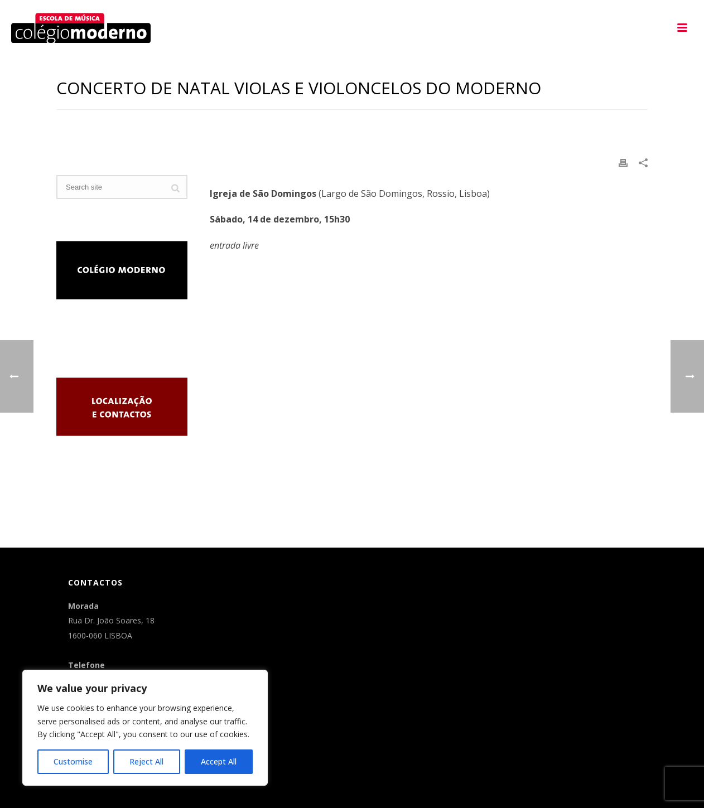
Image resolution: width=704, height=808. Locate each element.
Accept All (219, 761)
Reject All (146, 761)
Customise (73, 761)
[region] (145, 728)
